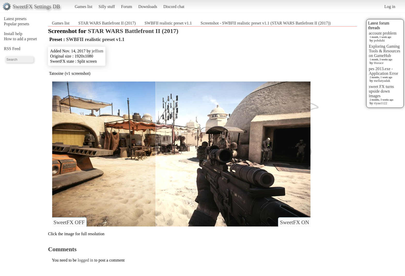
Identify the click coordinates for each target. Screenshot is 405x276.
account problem (382, 33)
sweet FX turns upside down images (381, 91)
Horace (379, 63)
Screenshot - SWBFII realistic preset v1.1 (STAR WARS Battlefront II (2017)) (265, 23)
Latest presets (15, 19)
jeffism (97, 51)
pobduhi (379, 40)
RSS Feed (12, 48)
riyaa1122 (380, 103)
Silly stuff (107, 6)
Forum (126, 6)
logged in (85, 260)
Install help (13, 33)
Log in (389, 6)
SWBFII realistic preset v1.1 (168, 23)
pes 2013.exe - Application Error (383, 71)
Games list (83, 6)
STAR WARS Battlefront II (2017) (107, 23)
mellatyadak (382, 81)
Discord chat (173, 6)
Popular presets (16, 24)
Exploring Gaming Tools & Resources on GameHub (384, 51)
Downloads (147, 6)
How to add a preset (20, 39)
